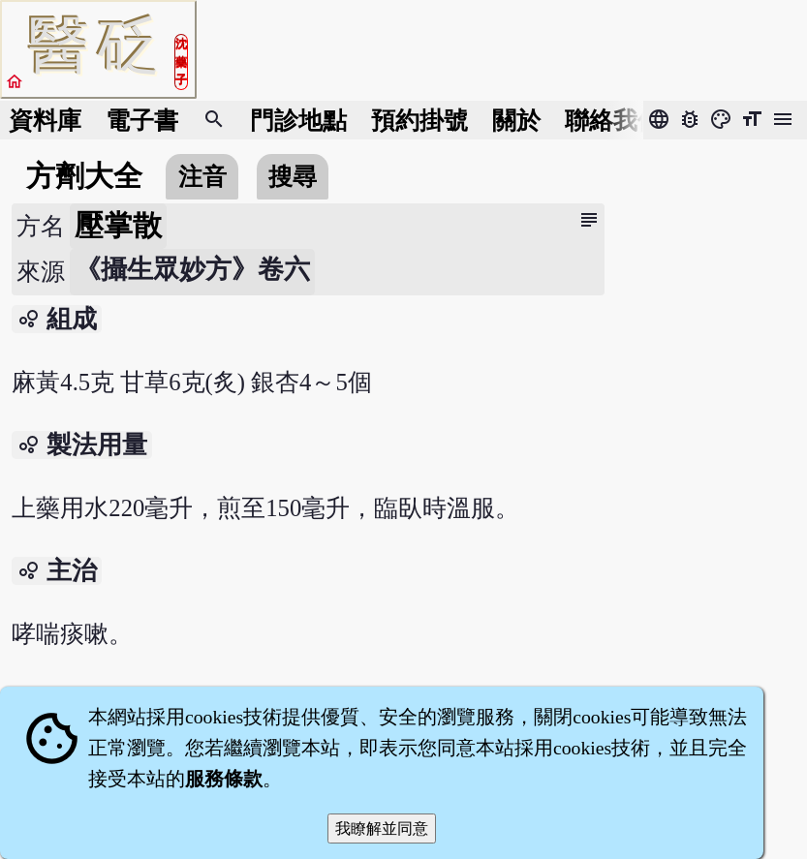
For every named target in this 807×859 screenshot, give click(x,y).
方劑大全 (84, 176)
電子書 (142, 120)
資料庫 (45, 120)
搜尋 (292, 177)
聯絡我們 (613, 120)
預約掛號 (419, 120)
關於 (516, 120)
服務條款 (224, 778)
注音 (202, 177)
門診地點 (298, 120)
